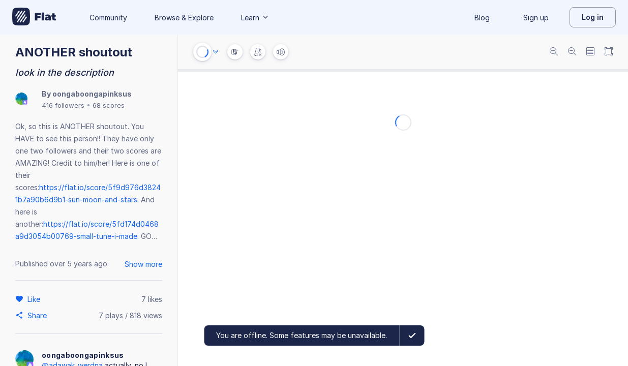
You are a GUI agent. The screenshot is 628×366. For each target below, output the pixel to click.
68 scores (109, 105)
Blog (482, 17)
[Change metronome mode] (257, 51)
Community (108, 17)
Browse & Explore (184, 17)
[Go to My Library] (34, 17)
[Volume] (280, 51)
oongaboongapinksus (92, 93)
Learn (255, 17)
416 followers (63, 105)
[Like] (35, 299)
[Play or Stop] (202, 52)
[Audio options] (216, 52)
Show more (143, 264)
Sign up (536, 17)
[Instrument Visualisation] (235, 51)
